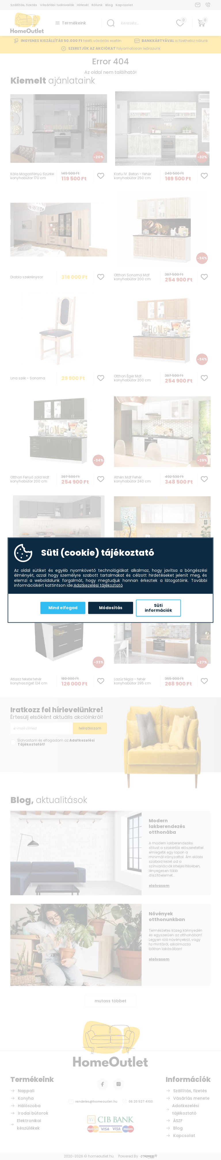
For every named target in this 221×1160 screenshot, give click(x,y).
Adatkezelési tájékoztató (98, 585)
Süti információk (158, 607)
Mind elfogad (62, 608)
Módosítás (110, 608)
